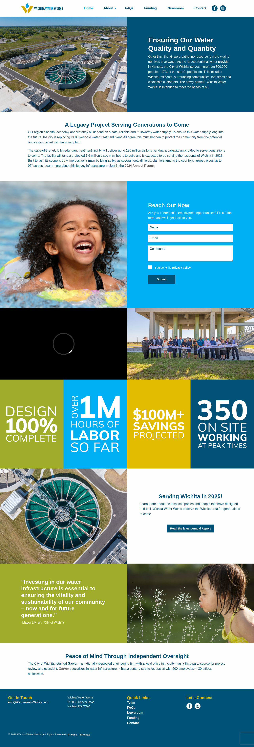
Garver (64, 668)
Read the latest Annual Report (190, 528)
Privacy (71, 734)
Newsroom (175, 8)
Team (131, 702)
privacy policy (181, 267)
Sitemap (84, 734)
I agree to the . (173, 267)
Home (88, 8)
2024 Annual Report (139, 165)
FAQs (129, 8)
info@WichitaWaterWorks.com (28, 702)
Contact (200, 8)
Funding (150, 8)
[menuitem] (88, 8)
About (108, 8)
